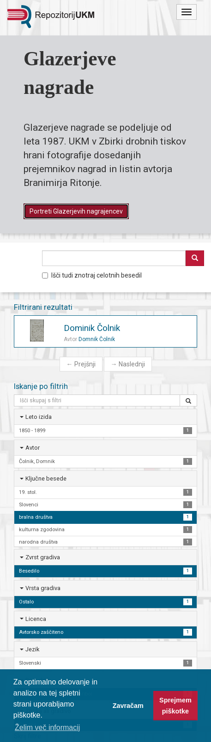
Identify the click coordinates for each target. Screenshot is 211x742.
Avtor (32, 447)
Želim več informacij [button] (47, 727)
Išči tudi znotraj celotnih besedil (92, 275)
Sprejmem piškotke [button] (175, 705)
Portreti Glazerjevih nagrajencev (76, 211)
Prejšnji (81, 364)
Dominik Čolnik (92, 328)
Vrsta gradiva (42, 588)
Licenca (35, 618)
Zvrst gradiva (42, 557)
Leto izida (38, 416)
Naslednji (128, 364)
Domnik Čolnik (96, 339)
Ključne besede (45, 478)
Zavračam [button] (128, 705)
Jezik (32, 649)
